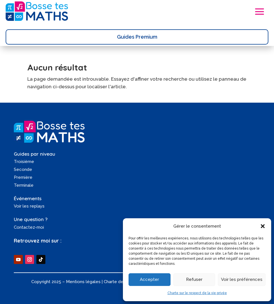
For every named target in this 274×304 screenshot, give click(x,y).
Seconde (23, 169)
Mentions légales (83, 281)
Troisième (24, 161)
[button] (263, 226)
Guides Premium (137, 37)
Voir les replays (29, 206)
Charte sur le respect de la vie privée (197, 293)
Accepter (149, 279)
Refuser (194, 279)
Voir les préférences (241, 279)
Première (23, 177)
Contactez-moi (29, 227)
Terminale (24, 185)
